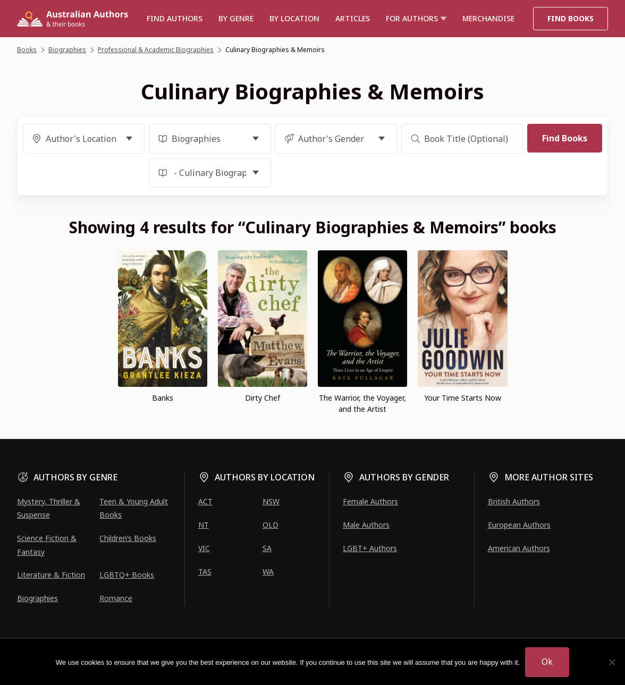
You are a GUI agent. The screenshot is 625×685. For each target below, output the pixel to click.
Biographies (37, 598)
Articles (352, 18)
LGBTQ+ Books (126, 575)
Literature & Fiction (51, 575)
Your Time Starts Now (462, 398)
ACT (205, 501)
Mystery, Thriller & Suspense (48, 508)
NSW (271, 501)
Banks (162, 398)
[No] (611, 662)
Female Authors (370, 501)
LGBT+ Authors (370, 548)
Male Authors (366, 525)
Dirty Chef (262, 398)
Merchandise (488, 18)
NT (203, 525)
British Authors (514, 501)
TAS (205, 571)
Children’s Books (127, 538)
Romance (115, 598)
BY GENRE (236, 18)
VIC (204, 548)
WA (268, 571)
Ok (547, 661)
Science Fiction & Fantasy (47, 544)
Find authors (174, 18)
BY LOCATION (294, 18)
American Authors (519, 548)
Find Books (570, 18)
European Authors (519, 525)
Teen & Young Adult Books (133, 508)
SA (267, 548)
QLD (270, 525)
